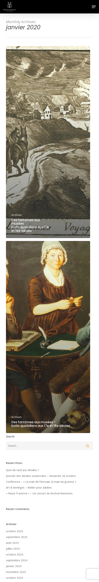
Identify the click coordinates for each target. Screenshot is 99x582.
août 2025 (12, 543)
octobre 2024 (14, 554)
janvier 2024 (14, 566)
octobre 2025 (14, 531)
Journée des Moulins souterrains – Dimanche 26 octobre (41, 476)
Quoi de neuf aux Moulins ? (22, 470)
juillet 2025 (13, 548)
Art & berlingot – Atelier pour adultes (29, 487)
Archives (16, 215)
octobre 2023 (14, 577)
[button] (94, 7)
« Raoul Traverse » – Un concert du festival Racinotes (39, 493)
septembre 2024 (16, 560)
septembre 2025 (16, 537)
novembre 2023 (16, 572)
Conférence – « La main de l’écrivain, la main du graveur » (41, 481)
